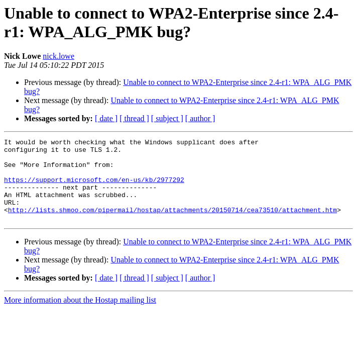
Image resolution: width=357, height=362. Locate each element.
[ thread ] (134, 118)
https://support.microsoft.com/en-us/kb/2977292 (94, 188)
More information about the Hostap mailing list (80, 316)
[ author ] (200, 118)
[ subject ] (167, 118)
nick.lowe (58, 56)
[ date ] (106, 118)
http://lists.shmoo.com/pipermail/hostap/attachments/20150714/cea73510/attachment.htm (172, 224)
